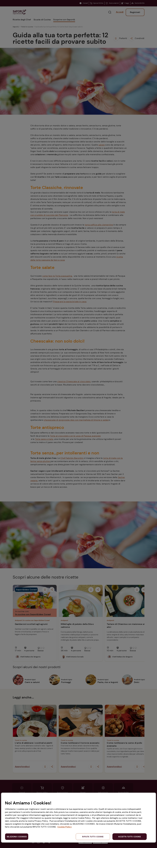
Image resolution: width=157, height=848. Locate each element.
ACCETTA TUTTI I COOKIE (129, 836)
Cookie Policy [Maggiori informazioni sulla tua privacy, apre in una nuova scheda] (64, 826)
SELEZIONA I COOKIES (17, 836)
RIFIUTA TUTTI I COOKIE (92, 836)
